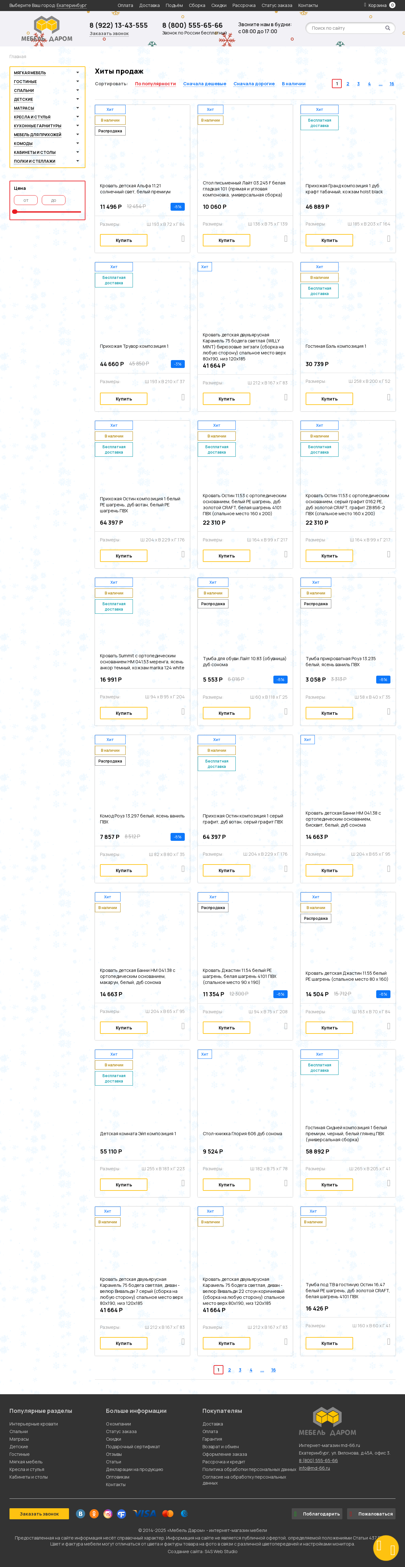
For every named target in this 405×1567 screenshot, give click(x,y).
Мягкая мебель (30, 72)
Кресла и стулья (32, 117)
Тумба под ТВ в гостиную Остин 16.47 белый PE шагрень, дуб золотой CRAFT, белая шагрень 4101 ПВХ (348, 1290)
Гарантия (212, 1439)
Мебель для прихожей (37, 134)
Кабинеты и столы (35, 152)
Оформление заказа (224, 1454)
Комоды (23, 143)
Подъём (174, 5)
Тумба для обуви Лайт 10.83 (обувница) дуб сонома (245, 661)
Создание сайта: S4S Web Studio (203, 1551)
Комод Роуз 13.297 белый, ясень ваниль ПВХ (142, 819)
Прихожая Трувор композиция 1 (134, 346)
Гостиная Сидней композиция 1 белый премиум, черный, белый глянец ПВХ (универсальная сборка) (346, 1133)
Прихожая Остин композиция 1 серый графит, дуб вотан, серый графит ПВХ (243, 819)
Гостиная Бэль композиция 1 (336, 346)
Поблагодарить (317, 1514)
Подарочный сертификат (133, 1446)
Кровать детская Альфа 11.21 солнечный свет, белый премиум (135, 189)
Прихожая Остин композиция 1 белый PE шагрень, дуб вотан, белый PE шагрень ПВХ (140, 505)
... (381, 84)
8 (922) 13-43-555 (119, 25)
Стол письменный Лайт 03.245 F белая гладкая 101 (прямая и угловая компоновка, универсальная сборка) (244, 189)
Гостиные (25, 81)
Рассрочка (244, 5)
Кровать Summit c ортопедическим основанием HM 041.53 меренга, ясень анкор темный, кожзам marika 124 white (142, 662)
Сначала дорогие (254, 84)
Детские (23, 99)
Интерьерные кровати (33, 1424)
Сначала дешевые (204, 84)
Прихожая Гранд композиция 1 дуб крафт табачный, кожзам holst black (344, 189)
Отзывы (114, 1454)
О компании (118, 1424)
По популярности (155, 84)
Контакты (308, 5)
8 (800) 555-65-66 (192, 25)
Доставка (149, 5)
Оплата (125, 5)
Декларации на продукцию (134, 1469)
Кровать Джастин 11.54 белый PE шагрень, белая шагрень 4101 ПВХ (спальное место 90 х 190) (239, 976)
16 (391, 84)
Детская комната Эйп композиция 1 (138, 1133)
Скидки (219, 5)
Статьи (113, 1462)
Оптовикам (117, 1477)
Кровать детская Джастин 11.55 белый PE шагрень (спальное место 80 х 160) (347, 976)
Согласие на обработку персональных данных (244, 1480)
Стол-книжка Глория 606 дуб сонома (242, 1133)
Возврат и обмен (220, 1446)
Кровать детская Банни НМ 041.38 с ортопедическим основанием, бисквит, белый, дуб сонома (343, 819)
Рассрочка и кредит (223, 1462)
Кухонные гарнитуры (37, 126)
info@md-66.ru (314, 1468)
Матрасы (24, 108)
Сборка (197, 5)
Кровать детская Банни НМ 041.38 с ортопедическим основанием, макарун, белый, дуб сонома (137, 976)
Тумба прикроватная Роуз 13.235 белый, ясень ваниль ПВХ (341, 661)
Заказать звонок (109, 33)
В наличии (294, 84)
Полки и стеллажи (34, 161)
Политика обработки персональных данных (249, 1469)
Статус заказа (277, 5)
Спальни (24, 90)
